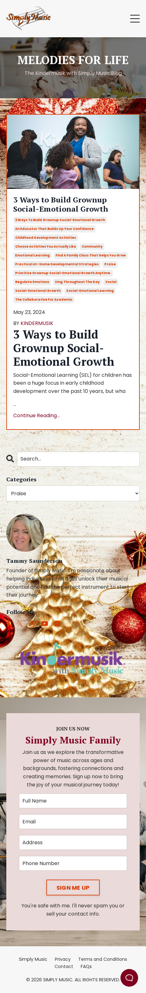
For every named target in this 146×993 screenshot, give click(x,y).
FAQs (86, 966)
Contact (64, 966)
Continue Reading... (36, 415)
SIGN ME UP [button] (73, 888)
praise (110, 264)
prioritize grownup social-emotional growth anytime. (63, 273)
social (110, 282)
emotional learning (32, 255)
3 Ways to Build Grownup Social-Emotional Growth (60, 204)
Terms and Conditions (102, 959)
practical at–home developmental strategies (57, 264)
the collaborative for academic (44, 299)
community (92, 246)
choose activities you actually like (45, 246)
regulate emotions (32, 282)
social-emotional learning (90, 290)
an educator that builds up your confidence (54, 228)
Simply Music (33, 959)
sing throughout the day (77, 282)
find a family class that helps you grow (90, 255)
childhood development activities (45, 237)
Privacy (63, 959)
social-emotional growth (38, 290)
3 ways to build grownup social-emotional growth (60, 220)
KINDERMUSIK (36, 323)
